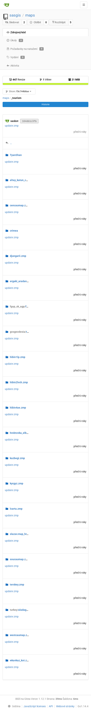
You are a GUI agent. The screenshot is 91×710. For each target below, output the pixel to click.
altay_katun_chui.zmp (22, 180)
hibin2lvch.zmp (19, 382)
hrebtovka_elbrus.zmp (23, 432)
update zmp (12, 125)
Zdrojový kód (16, 32)
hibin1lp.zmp (17, 357)
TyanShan (16, 155)
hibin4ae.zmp (18, 407)
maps (30, 15)
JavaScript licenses (35, 706)
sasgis (15, 15)
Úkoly (14, 40)
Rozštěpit (59, 22)
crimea (14, 230)
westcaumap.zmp (20, 635)
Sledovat (12, 22)
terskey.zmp (17, 584)
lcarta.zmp (16, 508)
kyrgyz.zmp (16, 483)
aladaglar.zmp (22, 609)
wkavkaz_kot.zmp (20, 660)
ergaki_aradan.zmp (21, 281)
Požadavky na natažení (25, 49)
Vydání (15, 57)
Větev (45, 79)
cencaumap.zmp (19, 205)
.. (11, 143)
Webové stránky (65, 706)
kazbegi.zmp (17, 458)
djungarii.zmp (18, 255)
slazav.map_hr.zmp (21, 533)
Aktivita (12, 65)
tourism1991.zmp (28, 331)
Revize (17, 79)
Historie (45, 104)
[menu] (13, 706)
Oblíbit (35, 22)
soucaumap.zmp (19, 559)
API (51, 706)
